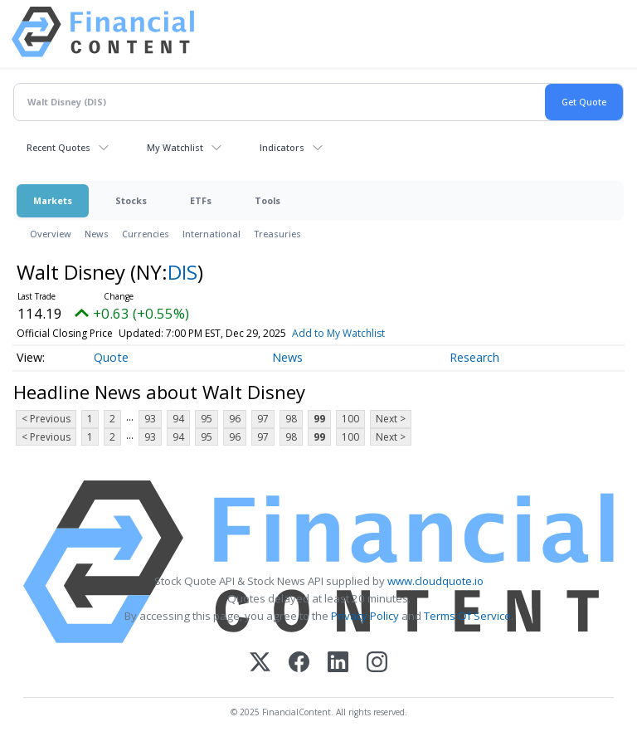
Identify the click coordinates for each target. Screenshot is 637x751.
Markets (52, 200)
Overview (50, 233)
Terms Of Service (467, 615)
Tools (267, 200)
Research (474, 357)
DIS (182, 271)
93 (150, 419)
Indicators (282, 147)
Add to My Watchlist (338, 333)
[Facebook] (299, 663)
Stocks (131, 200)
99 (319, 419)
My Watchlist (175, 147)
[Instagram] (377, 663)
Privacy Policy (365, 615)
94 (178, 419)
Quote (111, 357)
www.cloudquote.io (435, 580)
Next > (391, 419)
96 (235, 419)
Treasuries (277, 233)
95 (206, 419)
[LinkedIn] (338, 663)
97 (263, 419)
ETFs (201, 200)
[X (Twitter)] (260, 663)
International (211, 233)
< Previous (46, 419)
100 (350, 419)
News (97, 233)
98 (291, 419)
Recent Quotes (58, 147)
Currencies (145, 233)
